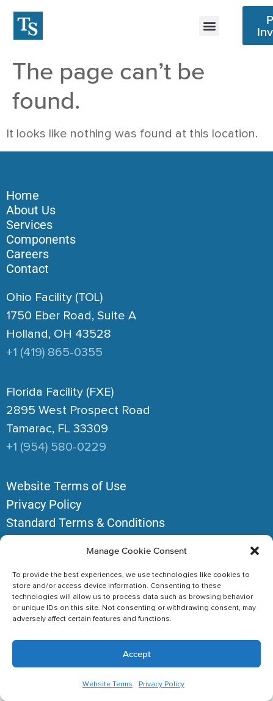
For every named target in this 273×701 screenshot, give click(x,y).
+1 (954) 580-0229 (56, 447)
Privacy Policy (161, 684)
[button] (255, 551)
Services (29, 224)
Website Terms (107, 684)
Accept (137, 653)
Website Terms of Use (66, 486)
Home (22, 195)
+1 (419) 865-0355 (54, 352)
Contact (27, 268)
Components (41, 239)
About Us (31, 210)
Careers (27, 254)
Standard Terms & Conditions (85, 522)
